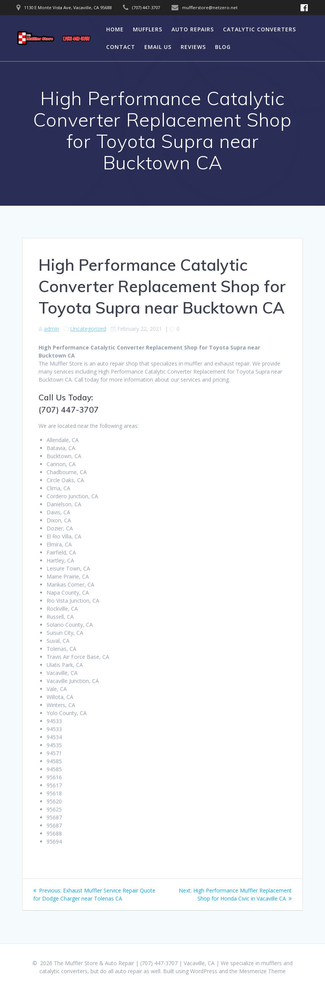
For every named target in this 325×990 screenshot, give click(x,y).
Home (115, 29)
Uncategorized (88, 328)
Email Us (157, 46)
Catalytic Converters (259, 29)
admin (51, 328)
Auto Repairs (192, 29)
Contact (120, 46)
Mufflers (147, 29)
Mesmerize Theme (262, 971)
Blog (223, 46)
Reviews (193, 46)
